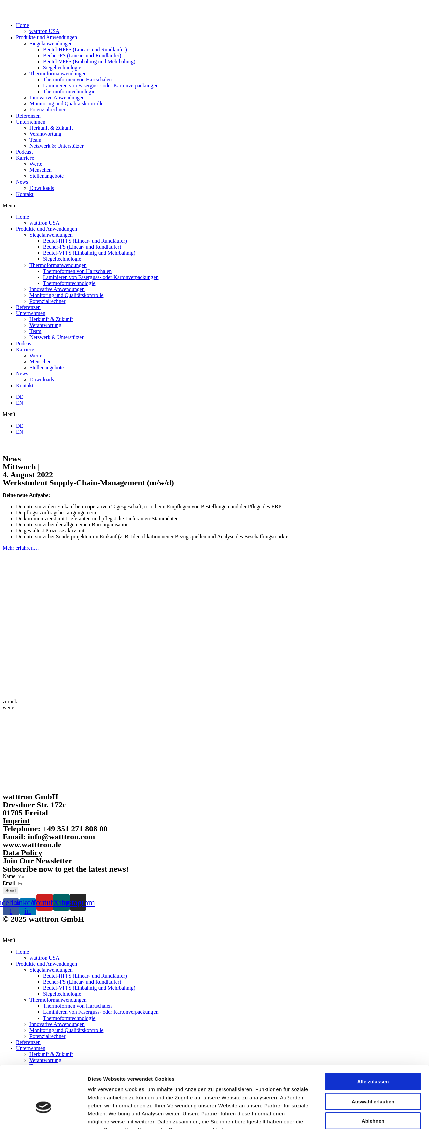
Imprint (16, 820)
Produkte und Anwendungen (46, 37)
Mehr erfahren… (21, 548)
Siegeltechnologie (62, 67)
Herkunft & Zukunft (51, 128)
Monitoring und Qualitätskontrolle (66, 103)
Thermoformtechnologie (69, 91)
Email (10, 883)
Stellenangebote (46, 176)
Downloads (41, 188)
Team (35, 140)
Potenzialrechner (47, 109)
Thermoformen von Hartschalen (77, 79)
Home (22, 25)
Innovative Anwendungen (57, 97)
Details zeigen (356, 1116)
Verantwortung (45, 134)
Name (10, 876)
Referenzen (28, 116)
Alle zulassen (373, 1041)
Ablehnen (373, 1080)
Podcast (24, 152)
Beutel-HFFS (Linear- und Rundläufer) (85, 49)
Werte (35, 164)
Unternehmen (30, 122)
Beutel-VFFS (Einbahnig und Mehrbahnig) (89, 61)
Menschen (40, 170)
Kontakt (25, 194)
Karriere (25, 158)
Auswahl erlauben (373, 1060)
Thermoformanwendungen (58, 73)
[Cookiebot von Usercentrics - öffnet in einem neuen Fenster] (43, 1116)
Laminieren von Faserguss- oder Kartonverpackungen (100, 85)
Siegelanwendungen (51, 43)
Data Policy (22, 852)
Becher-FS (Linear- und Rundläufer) (82, 55)
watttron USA (44, 31)
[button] (214, 206)
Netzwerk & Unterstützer (56, 146)
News (22, 182)
